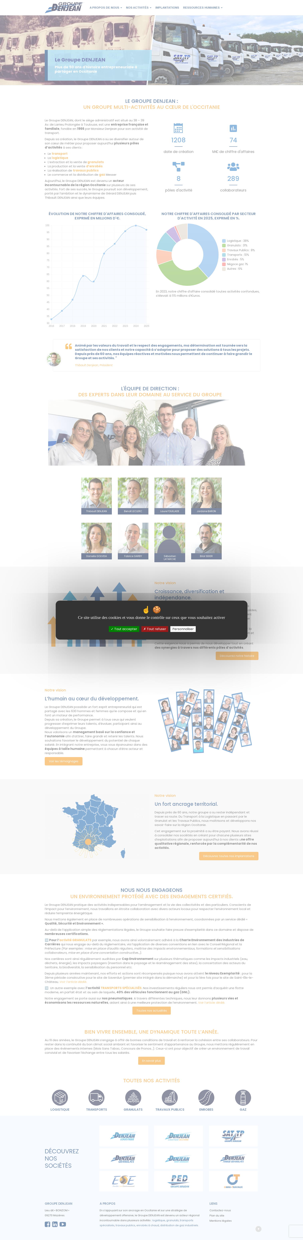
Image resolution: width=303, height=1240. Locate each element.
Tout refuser (154, 629)
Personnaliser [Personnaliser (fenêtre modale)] (183, 629)
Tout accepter (124, 629)
